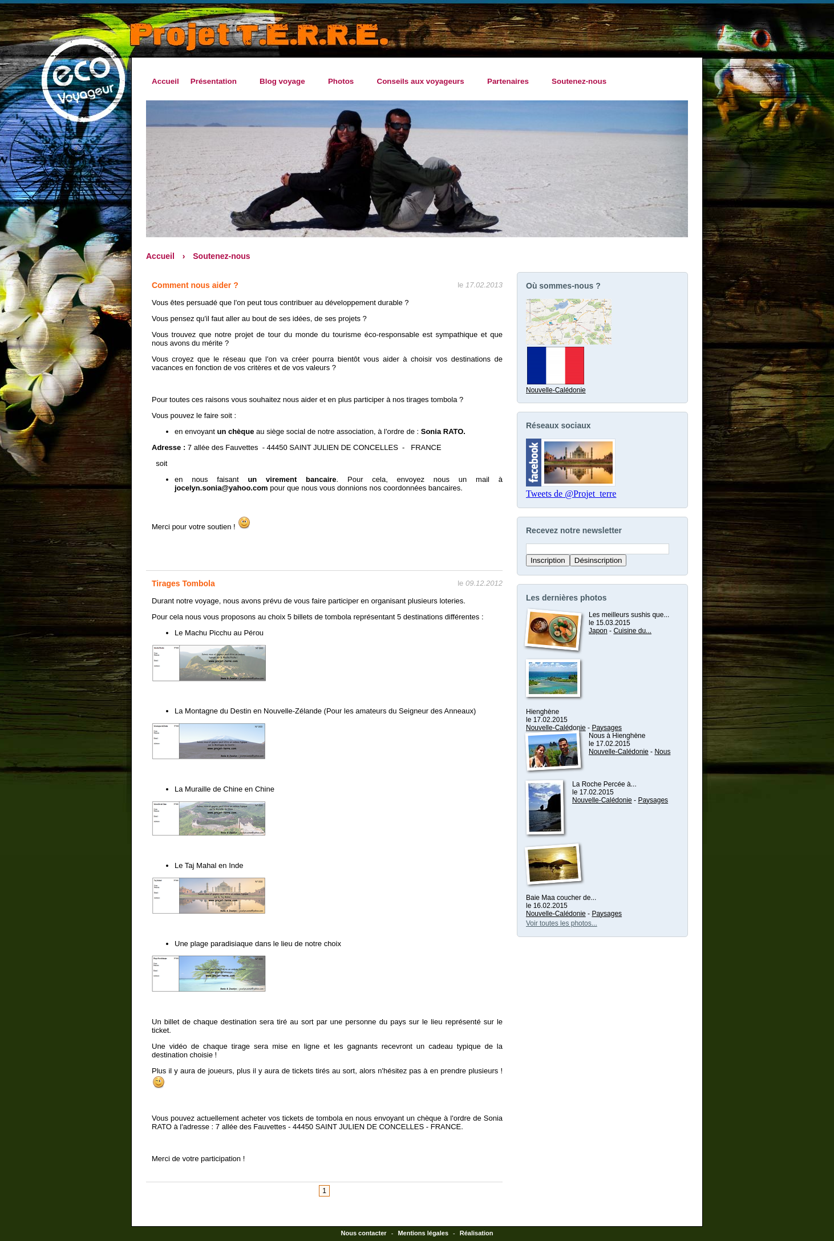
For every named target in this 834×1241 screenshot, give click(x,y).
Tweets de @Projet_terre (571, 493)
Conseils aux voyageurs (423, 81)
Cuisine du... (632, 631)
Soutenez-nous (579, 81)
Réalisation (476, 1233)
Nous (662, 752)
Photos (344, 81)
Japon (598, 631)
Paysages (607, 728)
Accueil (165, 81)
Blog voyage (285, 81)
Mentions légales (423, 1233)
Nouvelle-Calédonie (556, 386)
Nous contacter (364, 1233)
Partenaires (510, 81)
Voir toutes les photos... (561, 923)
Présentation (216, 81)
